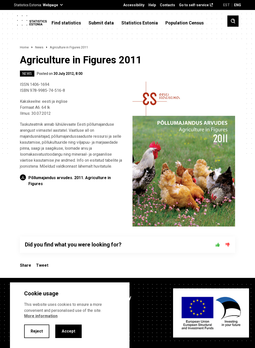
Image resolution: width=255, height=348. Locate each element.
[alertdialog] (69, 315)
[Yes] (217, 245)
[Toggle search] (233, 21)
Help (152, 5)
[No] (227, 245)
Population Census (184, 22)
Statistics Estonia (139, 22)
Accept (68, 331)
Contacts (167, 5)
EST (226, 5)
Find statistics (66, 22)
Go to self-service (194, 5)
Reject (37, 331)
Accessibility (133, 5)
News (39, 47)
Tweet (42, 265)
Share (25, 265)
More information (41, 316)
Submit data (101, 22)
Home (24, 47)
